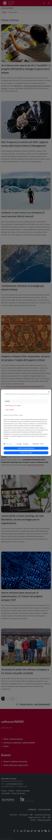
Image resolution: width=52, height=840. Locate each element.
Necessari (9, 444)
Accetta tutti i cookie (26, 453)
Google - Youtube (22, 444)
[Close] (48, 391)
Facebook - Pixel (38, 444)
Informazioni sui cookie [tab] (13, 405)
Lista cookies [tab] (9, 410)
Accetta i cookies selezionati (26, 448)
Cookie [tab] (7, 401)
